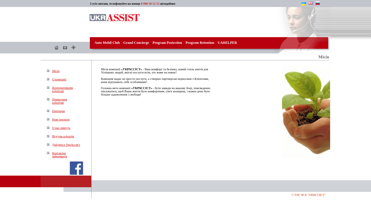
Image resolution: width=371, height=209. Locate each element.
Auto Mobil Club (107, 43)
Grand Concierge (136, 43)
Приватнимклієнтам (59, 101)
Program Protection (167, 43)
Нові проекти (61, 119)
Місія (55, 71)
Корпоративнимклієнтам (62, 89)
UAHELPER (227, 43)
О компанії (59, 79)
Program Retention (200, 43)
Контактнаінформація (59, 155)
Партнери (58, 111)
